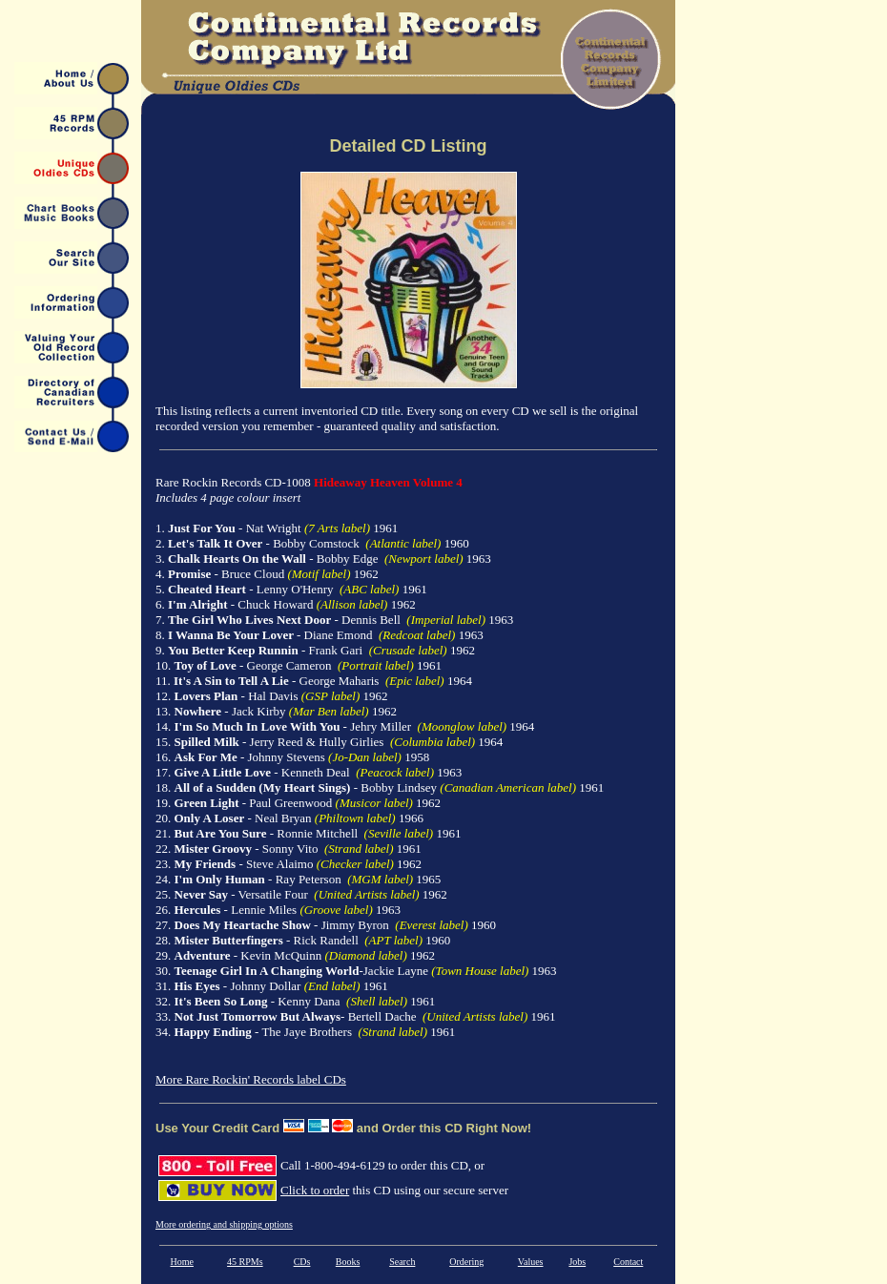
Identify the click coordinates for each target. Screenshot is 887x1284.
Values (531, 1261)
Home (181, 1261)
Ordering (466, 1261)
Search (402, 1261)
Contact (628, 1261)
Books (348, 1261)
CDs (302, 1261)
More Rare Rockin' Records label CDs (250, 1079)
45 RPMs (245, 1261)
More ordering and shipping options (224, 1224)
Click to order (314, 1190)
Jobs (577, 1261)
